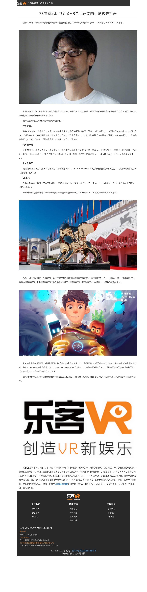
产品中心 (35, 509)
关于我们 (35, 504)
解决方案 (73, 504)
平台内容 (111, 513)
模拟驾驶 (73, 520)
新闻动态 (111, 516)
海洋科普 (73, 513)
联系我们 (35, 516)
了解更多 (111, 504)
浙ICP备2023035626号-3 (84, 550)
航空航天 (73, 509)
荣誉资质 (35, 513)
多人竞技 (73, 516)
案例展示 (111, 509)
